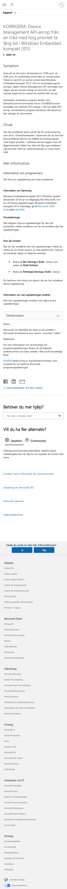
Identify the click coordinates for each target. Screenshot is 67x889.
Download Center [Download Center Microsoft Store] (11, 629)
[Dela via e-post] (20, 381)
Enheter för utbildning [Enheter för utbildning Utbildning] (13, 679)
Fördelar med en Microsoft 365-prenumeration (28, 473)
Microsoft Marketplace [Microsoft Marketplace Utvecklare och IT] (14, 808)
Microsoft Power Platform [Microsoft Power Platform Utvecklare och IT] (15, 813)
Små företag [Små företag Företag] (9, 769)
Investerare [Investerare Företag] (9, 864)
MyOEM (19, 209)
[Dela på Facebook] (5, 381)
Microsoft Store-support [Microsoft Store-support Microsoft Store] (14, 635)
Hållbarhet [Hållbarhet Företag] (8, 869)
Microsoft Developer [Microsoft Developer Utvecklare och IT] (13, 785)
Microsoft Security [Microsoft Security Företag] (12, 735)
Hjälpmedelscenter (13, 514)
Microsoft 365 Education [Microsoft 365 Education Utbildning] (14, 691)
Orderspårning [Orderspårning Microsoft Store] (10, 646)
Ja (22, 550)
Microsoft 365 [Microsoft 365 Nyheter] (10, 596)
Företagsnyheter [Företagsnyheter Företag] (11, 852)
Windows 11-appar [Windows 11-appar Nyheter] (12, 607)
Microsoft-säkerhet (13, 501)
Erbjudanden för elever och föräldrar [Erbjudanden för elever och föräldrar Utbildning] (19, 708)
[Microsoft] (33, 3)
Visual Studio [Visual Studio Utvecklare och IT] (9, 825)
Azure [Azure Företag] (6, 741)
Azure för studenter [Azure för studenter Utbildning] (12, 713)
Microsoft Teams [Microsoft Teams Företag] (11, 763)
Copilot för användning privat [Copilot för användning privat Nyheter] (16, 590)
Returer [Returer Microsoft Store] (7, 640)
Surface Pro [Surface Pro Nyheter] (9, 568)
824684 (7, 360)
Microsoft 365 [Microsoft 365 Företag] (10, 752)
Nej (44, 550)
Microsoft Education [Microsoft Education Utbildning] (12, 674)
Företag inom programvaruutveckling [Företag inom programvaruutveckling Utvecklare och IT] (20, 819)
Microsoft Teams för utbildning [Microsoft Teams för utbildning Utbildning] (17, 685)
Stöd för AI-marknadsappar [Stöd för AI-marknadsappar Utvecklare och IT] (15, 796)
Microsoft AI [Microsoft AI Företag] (9, 729)
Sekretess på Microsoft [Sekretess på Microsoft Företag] (14, 858)
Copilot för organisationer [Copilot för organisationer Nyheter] (15, 585)
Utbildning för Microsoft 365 (18, 487)
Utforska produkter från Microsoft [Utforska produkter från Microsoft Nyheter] (18, 602)
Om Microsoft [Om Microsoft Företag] (10, 847)
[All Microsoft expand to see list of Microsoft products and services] (4, 5)
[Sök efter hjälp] (12, 4)
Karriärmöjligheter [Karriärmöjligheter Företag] (12, 841)
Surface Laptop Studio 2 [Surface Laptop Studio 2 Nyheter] (14, 579)
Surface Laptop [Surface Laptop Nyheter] (10, 573)
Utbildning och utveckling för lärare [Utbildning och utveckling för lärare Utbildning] (19, 702)
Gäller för (10, 54)
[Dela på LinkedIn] (12, 381)
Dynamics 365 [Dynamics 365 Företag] (10, 746)
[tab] (14, 441)
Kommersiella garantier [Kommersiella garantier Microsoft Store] (14, 657)
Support (8, 12)
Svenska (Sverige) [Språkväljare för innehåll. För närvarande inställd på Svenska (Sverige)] (16, 879)
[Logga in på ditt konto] (61, 5)
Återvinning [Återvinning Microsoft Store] (9, 652)
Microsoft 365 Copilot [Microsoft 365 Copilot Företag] (13, 758)
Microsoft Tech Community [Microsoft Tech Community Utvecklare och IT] (15, 802)
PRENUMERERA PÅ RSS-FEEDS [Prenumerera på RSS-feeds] (25, 387)
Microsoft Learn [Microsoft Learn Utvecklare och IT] (11, 791)
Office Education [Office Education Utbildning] (11, 696)
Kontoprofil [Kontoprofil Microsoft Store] (9, 624)
